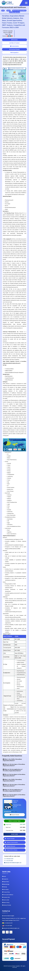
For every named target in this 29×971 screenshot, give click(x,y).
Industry (8, 10)
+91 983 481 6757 (8, 858)
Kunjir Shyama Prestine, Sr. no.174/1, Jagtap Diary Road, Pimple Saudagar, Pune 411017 (14, 919)
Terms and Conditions (7, 894)
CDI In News (5, 889)
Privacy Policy (6, 892)
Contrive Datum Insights (8, 915)
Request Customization (11, 842)
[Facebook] (3, 932)
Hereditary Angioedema (14, 12)
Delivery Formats (6, 905)
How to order (5, 899)
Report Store (5, 881)
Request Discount (9, 846)
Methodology (5, 884)
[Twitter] (7, 932)
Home (3, 10)
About (4, 876)
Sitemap (4, 886)
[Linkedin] (10, 932)
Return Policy (5, 902)
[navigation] (26, 3)
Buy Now (14, 834)
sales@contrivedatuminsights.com (12, 862)
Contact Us (5, 879)
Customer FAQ (6, 897)
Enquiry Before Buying (10, 850)
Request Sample (14, 814)
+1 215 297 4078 (8, 860)
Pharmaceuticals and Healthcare (19, 10)
